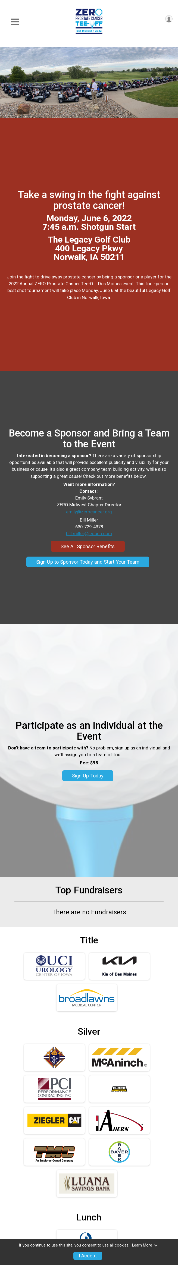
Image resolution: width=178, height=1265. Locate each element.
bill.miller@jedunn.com (89, 533)
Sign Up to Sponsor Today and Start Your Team (87, 562)
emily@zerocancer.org (89, 511)
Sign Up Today (88, 776)
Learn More (145, 1245)
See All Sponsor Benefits (88, 546)
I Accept (88, 1255)
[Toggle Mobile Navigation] (15, 21)
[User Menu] (169, 19)
